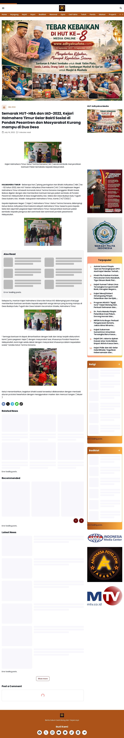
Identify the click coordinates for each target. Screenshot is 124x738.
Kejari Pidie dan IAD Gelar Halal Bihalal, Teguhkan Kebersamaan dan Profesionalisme (106, 350)
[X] (8, 404)
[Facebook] (3, 404)
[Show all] (119, 364)
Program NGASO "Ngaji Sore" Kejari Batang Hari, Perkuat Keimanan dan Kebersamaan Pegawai (105, 305)
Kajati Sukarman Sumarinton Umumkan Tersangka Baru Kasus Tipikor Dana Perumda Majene (104, 332)
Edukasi (102, 14)
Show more (43, 678)
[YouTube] (58, 732)
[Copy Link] (21, 404)
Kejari (32, 14)
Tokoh (83, 14)
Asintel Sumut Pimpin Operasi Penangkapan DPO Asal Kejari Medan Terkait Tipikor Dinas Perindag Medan (107, 269)
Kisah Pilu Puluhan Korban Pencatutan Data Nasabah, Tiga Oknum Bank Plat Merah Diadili (107, 277)
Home (4, 14)
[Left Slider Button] (75, 520)
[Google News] (65, 732)
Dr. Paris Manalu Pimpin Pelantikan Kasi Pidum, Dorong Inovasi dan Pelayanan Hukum (105, 314)
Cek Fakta (73, 14)
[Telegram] (12, 404)
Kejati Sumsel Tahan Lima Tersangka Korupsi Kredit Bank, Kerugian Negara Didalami (106, 287)
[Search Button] (121, 8)
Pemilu (92, 14)
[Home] (4, 107)
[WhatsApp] (17, 404)
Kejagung (14, 14)
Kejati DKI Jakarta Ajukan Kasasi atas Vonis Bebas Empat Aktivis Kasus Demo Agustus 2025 (106, 341)
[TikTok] (71, 732)
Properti (112, 14)
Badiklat (42, 14)
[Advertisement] (104, 151)
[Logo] (62, 715)
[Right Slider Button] (121, 14)
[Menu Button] (3, 8)
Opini (63, 14)
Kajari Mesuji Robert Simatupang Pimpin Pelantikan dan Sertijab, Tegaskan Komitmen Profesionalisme (105, 296)
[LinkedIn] (78, 732)
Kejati (24, 14)
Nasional (53, 14)
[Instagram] (52, 732)
